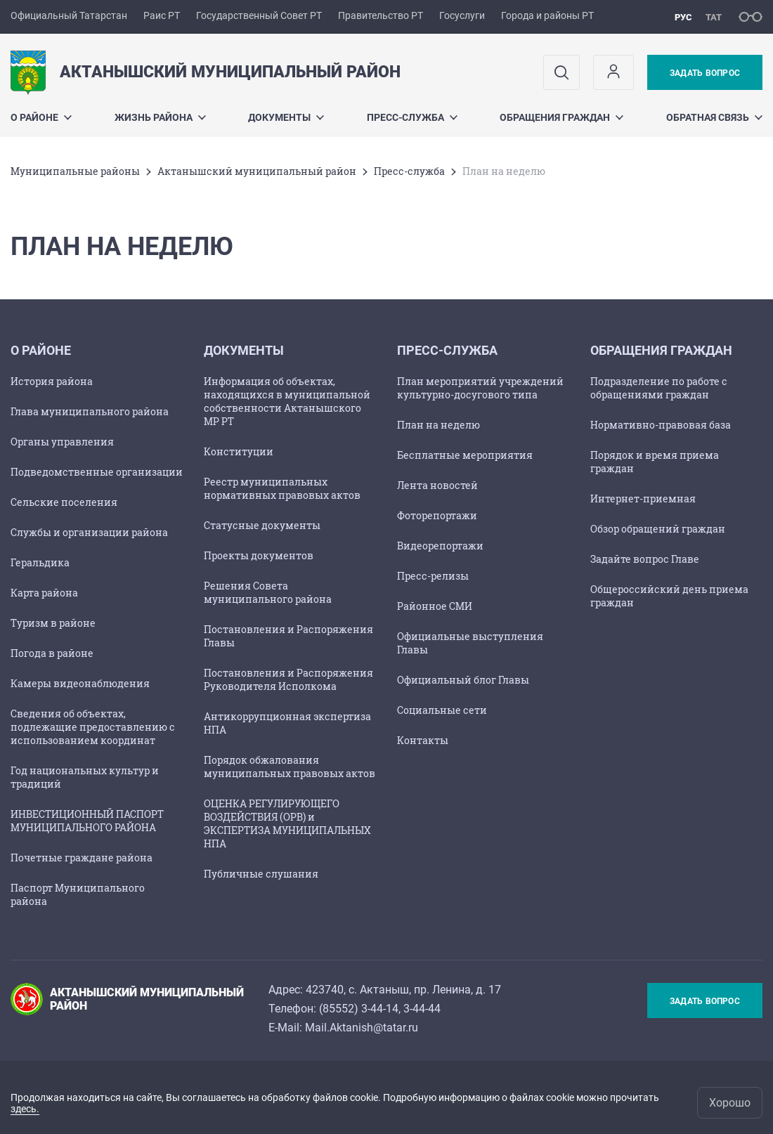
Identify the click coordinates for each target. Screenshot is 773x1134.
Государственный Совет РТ (259, 15)
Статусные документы (262, 525)
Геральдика (40, 562)
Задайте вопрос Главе (644, 559)
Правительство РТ (380, 15)
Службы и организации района (89, 532)
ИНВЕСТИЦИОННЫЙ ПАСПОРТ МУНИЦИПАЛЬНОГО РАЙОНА (87, 820)
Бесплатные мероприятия (465, 455)
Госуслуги (462, 15)
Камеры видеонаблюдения (80, 683)
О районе (41, 117)
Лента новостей (437, 485)
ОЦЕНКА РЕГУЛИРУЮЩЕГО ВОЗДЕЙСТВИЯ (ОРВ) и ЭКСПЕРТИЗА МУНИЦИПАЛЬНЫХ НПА (287, 823)
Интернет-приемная (643, 498)
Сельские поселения (64, 502)
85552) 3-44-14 (360, 1008)
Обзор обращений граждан (657, 528)
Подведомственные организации (97, 471)
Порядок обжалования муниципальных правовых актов (289, 766)
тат (714, 17)
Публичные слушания (261, 873)
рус (683, 17)
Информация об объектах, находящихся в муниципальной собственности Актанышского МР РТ (287, 401)
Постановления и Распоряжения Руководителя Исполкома (288, 679)
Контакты (422, 740)
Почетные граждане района (81, 857)
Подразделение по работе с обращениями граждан (658, 387)
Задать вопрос (705, 73)
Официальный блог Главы (463, 679)
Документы (286, 117)
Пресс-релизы (433, 575)
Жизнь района (160, 117)
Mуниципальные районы (75, 171)
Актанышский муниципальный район (256, 171)
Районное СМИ (434, 606)
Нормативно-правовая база (660, 424)
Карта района (44, 592)
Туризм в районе (53, 623)
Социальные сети (442, 710)
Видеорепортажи (440, 545)
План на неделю (438, 424)
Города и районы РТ (547, 15)
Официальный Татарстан (69, 15)
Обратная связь (714, 117)
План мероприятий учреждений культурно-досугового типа (480, 387)
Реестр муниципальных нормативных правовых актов (282, 488)
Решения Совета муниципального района (268, 592)
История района (52, 381)
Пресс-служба (412, 117)
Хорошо (730, 1102)
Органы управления (62, 441)
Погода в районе (52, 653)
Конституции (238, 451)
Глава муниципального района (90, 411)
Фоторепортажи (437, 515)
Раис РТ (161, 15)
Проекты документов (258, 555)
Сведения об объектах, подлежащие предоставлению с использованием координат (93, 727)
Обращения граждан (561, 117)
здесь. (25, 1108)
